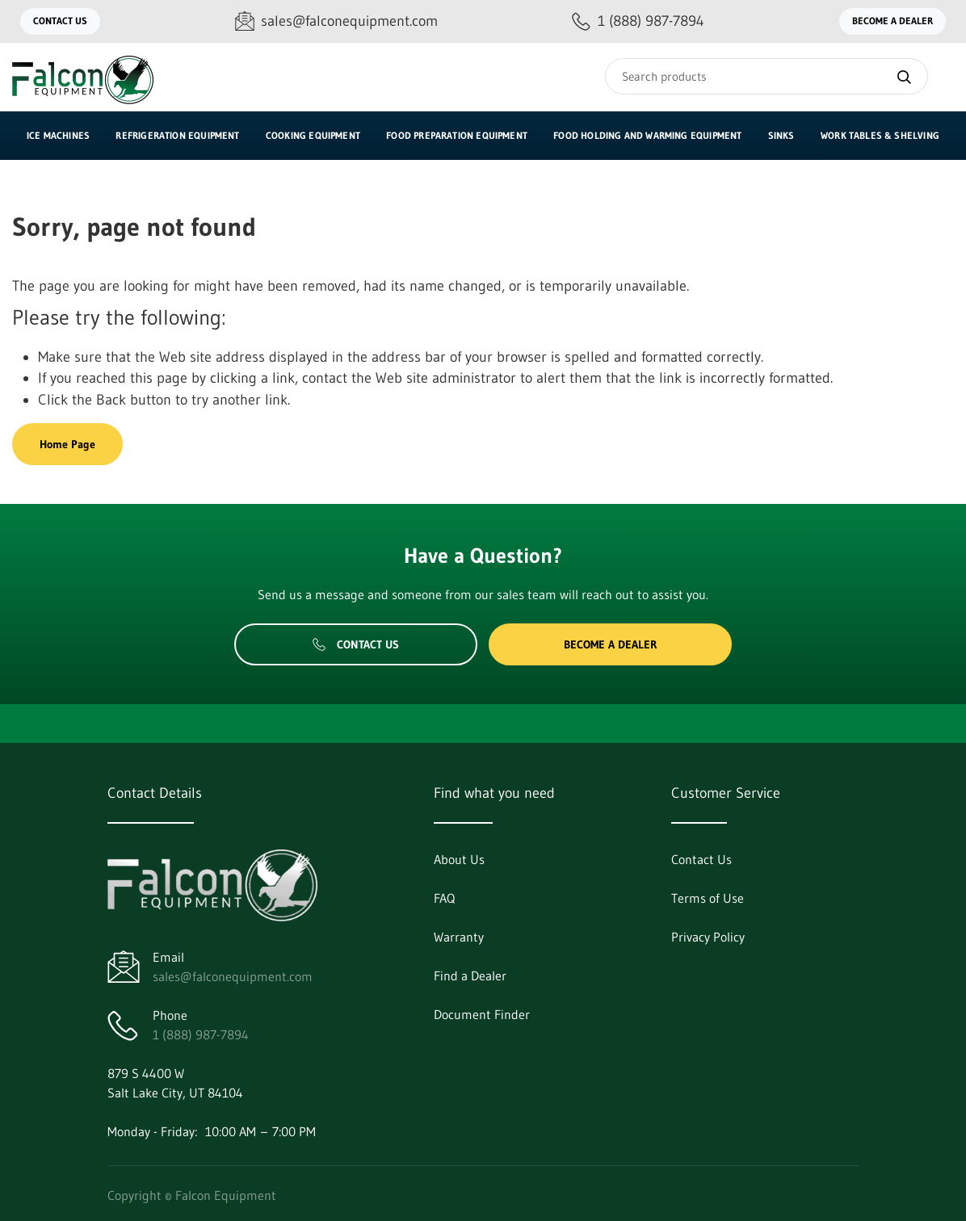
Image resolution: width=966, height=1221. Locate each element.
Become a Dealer (892, 21)
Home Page (67, 444)
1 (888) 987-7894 (201, 1034)
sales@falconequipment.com (233, 976)
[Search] (766, 76)
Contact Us (60, 21)
